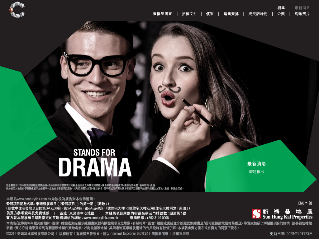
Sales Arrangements (231, 14)
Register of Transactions (258, 14)
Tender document (189, 14)
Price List (210, 14)
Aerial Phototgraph (302, 14)
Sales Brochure (162, 14)
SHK (282, 214)
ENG (301, 203)
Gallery (281, 8)
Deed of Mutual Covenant (281, 14)
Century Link (17, 10)
